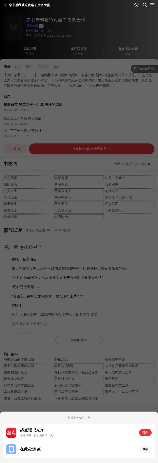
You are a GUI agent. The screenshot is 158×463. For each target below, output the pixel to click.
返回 (5, 5)
